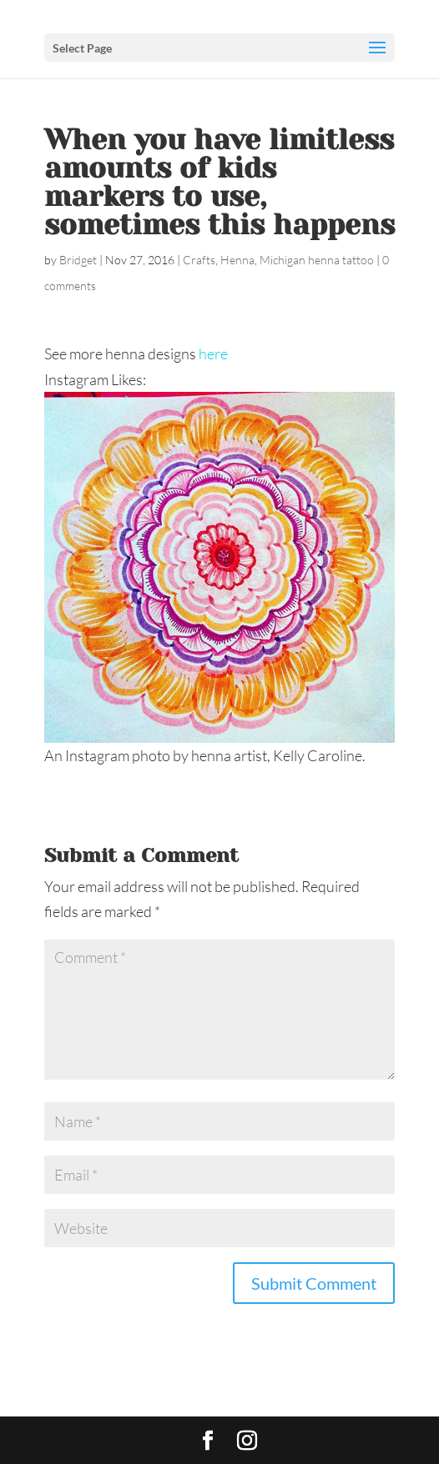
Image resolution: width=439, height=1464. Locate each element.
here (213, 353)
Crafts (199, 260)
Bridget (78, 260)
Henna (237, 260)
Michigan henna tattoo (317, 260)
